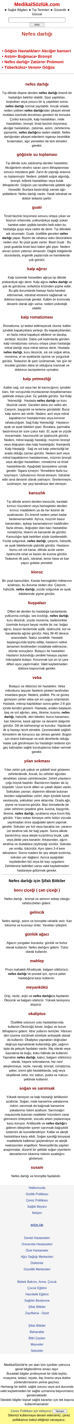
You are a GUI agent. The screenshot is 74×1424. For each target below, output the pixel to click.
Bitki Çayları (37, 1338)
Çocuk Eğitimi (37, 1288)
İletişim (37, 1213)
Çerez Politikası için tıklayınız (31, 1411)
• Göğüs (47, 67)
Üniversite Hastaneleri (37, 1244)
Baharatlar (37, 1332)
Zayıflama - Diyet (37, 1313)
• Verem (32, 67)
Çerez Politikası (37, 1200)
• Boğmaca (25, 56)
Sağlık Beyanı (37, 1206)
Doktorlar (37, 1263)
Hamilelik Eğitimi (37, 1294)
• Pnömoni (54, 62)
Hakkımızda (37, 1187)
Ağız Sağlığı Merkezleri (37, 1256)
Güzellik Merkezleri (37, 1269)
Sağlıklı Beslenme (37, 1300)
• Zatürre (36, 62)
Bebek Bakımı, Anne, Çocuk (37, 1281)
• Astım (8, 56)
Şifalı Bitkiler (37, 1306)
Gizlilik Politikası (37, 1194)
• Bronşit (44, 56)
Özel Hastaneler (37, 1250)
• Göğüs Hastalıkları (20, 51)
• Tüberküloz (13, 67)
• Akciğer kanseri (55, 51)
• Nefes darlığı (15, 62)
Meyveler (37, 1344)
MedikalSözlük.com (37, 4)
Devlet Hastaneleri (37, 1238)
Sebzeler (37, 1350)
